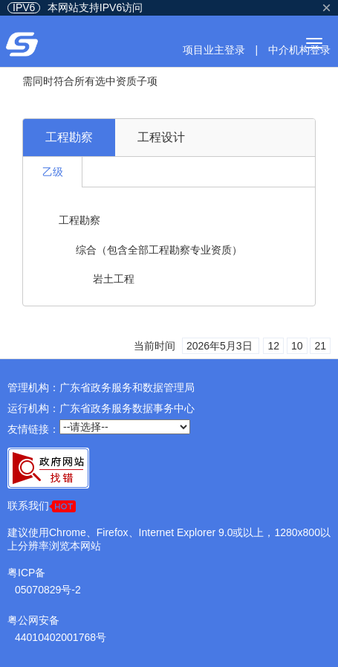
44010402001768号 (60, 637)
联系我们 (41, 506)
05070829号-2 (48, 590)
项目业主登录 (214, 50)
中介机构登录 (299, 50)
